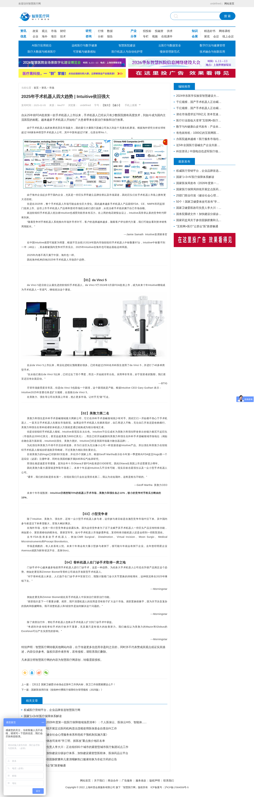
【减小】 (120, 105)
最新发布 (186, 161)
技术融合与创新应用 (212, 51)
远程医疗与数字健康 (84, 45)
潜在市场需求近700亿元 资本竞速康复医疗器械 (198, 114)
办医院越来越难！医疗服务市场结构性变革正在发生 (198, 138)
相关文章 (33, 701)
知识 (195, 31)
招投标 (147, 30)
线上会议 (228, 36)
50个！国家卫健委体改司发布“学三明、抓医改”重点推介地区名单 (64, 741)
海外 (44, 36)
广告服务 (127, 781)
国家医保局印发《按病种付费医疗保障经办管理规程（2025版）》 (67, 690)
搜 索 (227, 16)
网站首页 (229, 3)
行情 (101, 30)
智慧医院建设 (127, 45)
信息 (23, 36)
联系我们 (173, 781)
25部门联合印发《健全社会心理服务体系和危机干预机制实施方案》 (66, 734)
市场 (54, 30)
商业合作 (111, 781)
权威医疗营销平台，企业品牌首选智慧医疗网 (52, 710)
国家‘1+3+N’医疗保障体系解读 (43, 716)
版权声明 (158, 781)
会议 (216, 36)
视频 (155, 36)
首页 (36, 87)
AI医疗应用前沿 (41, 45)
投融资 (159, 30)
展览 (207, 36)
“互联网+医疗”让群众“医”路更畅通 (45, 765)
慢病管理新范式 (170, 51)
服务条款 (142, 781)
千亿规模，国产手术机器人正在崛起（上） (198, 108)
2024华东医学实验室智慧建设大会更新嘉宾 (198, 95)
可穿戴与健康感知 (84, 51)
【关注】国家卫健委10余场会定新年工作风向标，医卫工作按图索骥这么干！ (73, 684)
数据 (110, 30)
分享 (134, 36)
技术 (63, 36)
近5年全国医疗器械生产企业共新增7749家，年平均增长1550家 (198, 145)
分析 (101, 36)
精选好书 (209, 30)
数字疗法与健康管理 (212, 45)
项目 (54, 36)
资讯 (23, 31)
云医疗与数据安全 (169, 45)
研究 (89, 31)
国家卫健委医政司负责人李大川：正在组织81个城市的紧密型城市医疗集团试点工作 (76, 747)
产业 (134, 31)
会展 (195, 36)
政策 (35, 30)
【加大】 (110, 105)
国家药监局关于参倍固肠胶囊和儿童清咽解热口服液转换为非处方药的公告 (70, 759)
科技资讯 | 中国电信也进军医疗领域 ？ (198, 151)
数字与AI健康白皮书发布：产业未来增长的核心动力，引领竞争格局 (198, 126)
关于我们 (96, 781)
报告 (110, 36)
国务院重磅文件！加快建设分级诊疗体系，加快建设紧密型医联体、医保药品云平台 (76, 753)
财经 (63, 30)
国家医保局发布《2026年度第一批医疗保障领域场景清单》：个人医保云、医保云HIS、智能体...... (85, 722)
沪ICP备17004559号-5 (176, 787)
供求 (170, 30)
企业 (35, 36)
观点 (44, 30)
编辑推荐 (186, 86)
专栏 (146, 36)
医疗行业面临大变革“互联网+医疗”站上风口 (198, 120)
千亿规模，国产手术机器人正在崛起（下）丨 (198, 101)
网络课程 (224, 30)
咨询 (89, 36)
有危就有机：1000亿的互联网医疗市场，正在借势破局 (198, 132)
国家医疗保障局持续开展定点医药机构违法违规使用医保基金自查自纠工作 (70, 728)
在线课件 (167, 36)
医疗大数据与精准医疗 (42, 51)
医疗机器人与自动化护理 (127, 51)
